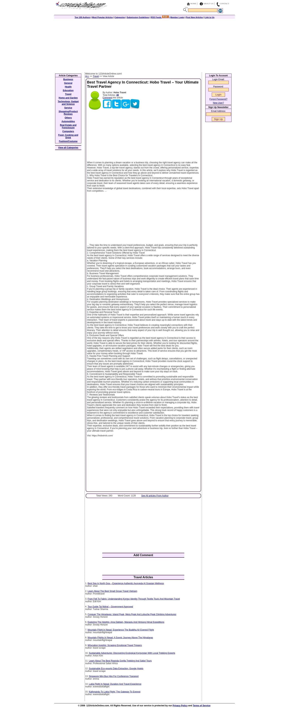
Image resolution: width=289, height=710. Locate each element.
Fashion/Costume (68, 141)
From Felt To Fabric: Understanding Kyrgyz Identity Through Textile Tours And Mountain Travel (134, 599)
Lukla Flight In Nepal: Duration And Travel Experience (115, 684)
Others (68, 117)
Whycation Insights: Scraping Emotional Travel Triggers (115, 645)
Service (68, 108)
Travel (96, 76)
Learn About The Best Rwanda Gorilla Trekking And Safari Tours (120, 661)
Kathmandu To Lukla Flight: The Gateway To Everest (114, 691)
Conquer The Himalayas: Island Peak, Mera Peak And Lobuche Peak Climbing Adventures (132, 614)
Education (68, 90)
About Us (208, 3)
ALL (87, 76)
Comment (107, 97)
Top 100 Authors (82, 17)
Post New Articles (194, 17)
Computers (68, 131)
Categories (119, 17)
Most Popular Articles (102, 17)
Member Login (177, 17)
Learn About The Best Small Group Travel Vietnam (112, 591)
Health (68, 87)
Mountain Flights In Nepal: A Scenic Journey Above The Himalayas (120, 637)
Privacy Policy (180, 705)
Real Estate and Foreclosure (68, 126)
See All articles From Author (154, 495)
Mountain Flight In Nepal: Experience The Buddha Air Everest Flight (121, 630)
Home (193, 3)
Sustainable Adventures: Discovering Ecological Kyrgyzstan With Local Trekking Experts (132, 653)
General (68, 83)
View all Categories (68, 147)
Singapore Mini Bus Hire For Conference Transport (114, 676)
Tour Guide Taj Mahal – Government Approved (110, 606)
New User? (218, 103)
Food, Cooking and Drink (68, 136)
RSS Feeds (160, 17)
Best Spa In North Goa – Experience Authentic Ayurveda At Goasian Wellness (126, 583)
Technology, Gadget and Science (68, 102)
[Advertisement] (144, 44)
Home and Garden (68, 98)
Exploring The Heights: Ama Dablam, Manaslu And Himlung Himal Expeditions (126, 622)
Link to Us (209, 17)
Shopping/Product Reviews (68, 112)
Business (68, 79)
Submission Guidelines (138, 17)
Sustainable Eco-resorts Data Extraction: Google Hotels (116, 668)
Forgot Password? (218, 99)
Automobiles (68, 121)
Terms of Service (201, 705)
